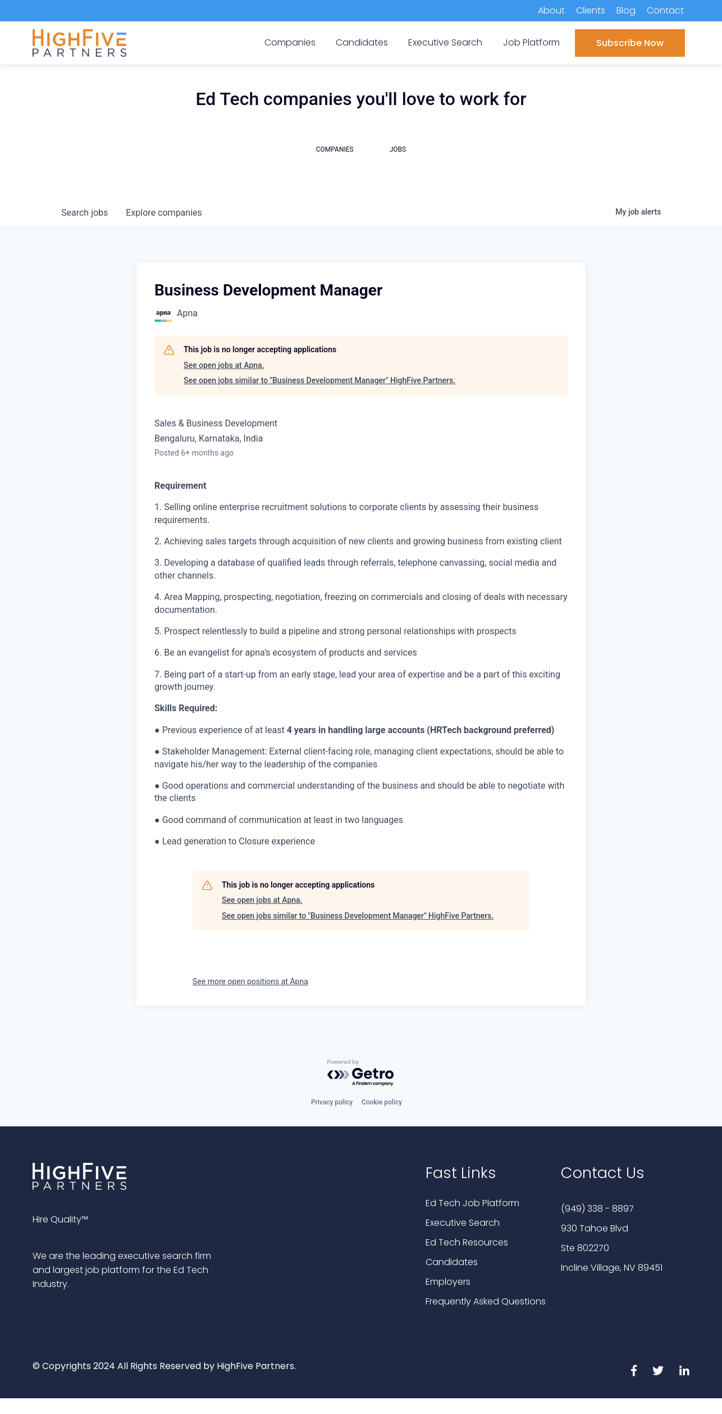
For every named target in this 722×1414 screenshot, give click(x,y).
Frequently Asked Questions (486, 1301)
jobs (84, 212)
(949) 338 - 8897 (597, 1208)
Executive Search (463, 1222)
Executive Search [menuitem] (445, 42)
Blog (626, 10)
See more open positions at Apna (250, 981)
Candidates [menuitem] (362, 42)
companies (164, 212)
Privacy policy (332, 1102)
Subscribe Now (630, 43)
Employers (448, 1281)
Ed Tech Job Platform (472, 1203)
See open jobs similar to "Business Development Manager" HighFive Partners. (319, 380)
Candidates (452, 1262)
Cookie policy (382, 1102)
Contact (665, 10)
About (551, 10)
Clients (590, 10)
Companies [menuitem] (290, 42)
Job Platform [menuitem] (531, 42)
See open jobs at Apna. (224, 365)
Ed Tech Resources (467, 1242)
